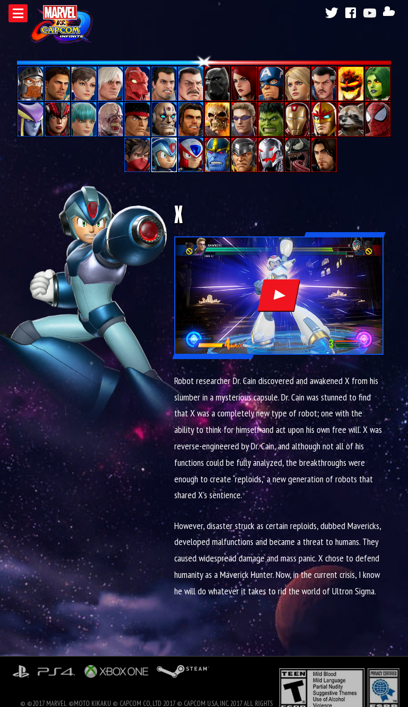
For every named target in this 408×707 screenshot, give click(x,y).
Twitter (331, 12)
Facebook (351, 12)
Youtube (371, 12)
